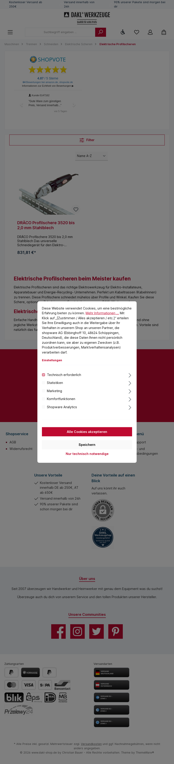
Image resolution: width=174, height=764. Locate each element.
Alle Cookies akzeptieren (87, 432)
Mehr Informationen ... (102, 313)
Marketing (54, 391)
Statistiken (55, 383)
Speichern (87, 445)
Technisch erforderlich (64, 375)
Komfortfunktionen (61, 399)
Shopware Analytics (62, 407)
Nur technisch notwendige (87, 454)
